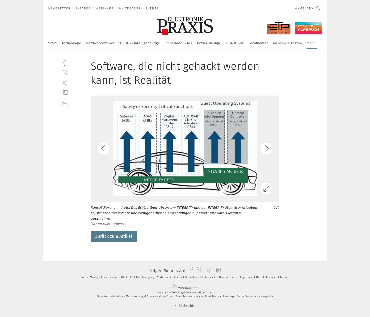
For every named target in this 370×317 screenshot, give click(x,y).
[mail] (65, 103)
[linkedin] (65, 93)
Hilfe (131, 277)
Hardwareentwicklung (104, 43)
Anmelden (304, 8)
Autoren (284, 277)
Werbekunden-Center (169, 277)
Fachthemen (258, 43)
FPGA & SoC (234, 43)
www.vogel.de (265, 296)
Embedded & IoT (178, 43)
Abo (258, 277)
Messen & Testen (287, 43)
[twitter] (65, 72)
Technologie (71, 43)
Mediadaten (192, 277)
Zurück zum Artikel (113, 236)
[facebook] (65, 62)
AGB (123, 277)
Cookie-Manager (91, 277)
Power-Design (208, 43)
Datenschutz (209, 277)
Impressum (247, 277)
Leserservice (111, 277)
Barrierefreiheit (228, 277)
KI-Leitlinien (270, 277)
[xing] (65, 83)
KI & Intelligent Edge (143, 43)
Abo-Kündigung (145, 277)
